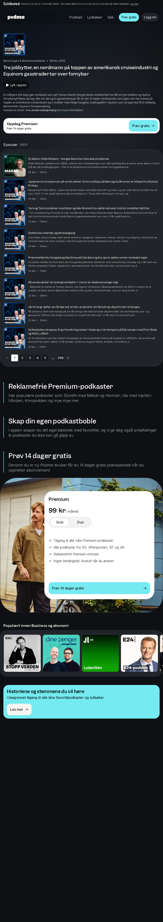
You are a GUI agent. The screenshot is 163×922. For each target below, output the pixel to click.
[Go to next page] (68, 358)
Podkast (75, 17)
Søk (110, 17)
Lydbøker (94, 17)
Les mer (134, 4)
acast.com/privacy (44, 110)
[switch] (59, 522)
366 (60, 358)
